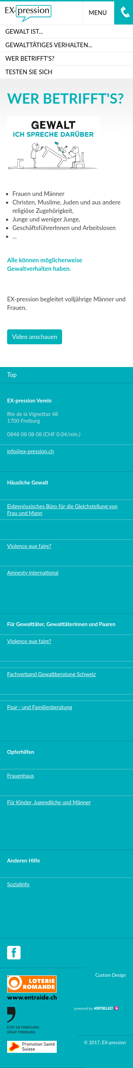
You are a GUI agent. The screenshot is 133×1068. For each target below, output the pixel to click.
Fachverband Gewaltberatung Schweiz (51, 674)
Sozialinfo (18, 884)
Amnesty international (33, 572)
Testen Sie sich (28, 72)
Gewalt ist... (24, 31)
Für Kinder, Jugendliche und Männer (49, 802)
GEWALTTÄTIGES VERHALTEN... (48, 45)
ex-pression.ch (28, 13)
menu (100, 12)
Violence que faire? (29, 546)
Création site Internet (96, 1008)
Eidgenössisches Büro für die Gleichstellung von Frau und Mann (62, 509)
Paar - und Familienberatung (39, 707)
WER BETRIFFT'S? (29, 58)
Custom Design (110, 975)
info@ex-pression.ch (30, 451)
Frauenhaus (20, 775)
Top (12, 374)
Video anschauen (34, 336)
